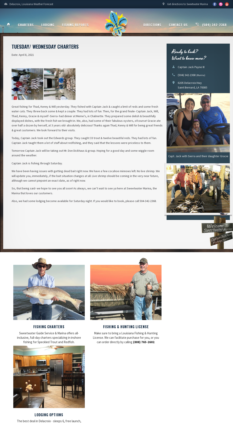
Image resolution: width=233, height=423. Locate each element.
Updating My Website (203, 396)
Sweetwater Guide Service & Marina (116, 24)
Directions (152, 24)
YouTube (221, 4)
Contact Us (178, 24)
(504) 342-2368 (211, 24)
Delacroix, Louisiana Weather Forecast (28, 5)
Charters (26, 24)
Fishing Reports (75, 24)
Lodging (47, 24)
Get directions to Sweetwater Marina (185, 5)
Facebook (215, 4)
